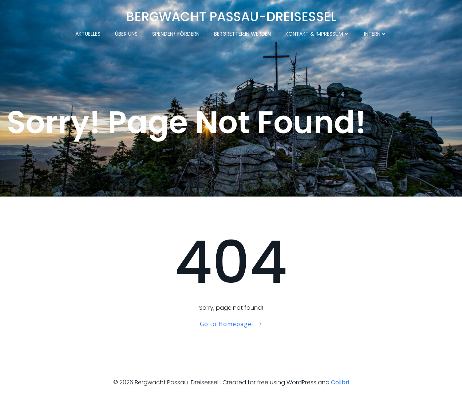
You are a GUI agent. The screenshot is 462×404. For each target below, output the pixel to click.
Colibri (340, 382)
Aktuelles (87, 33)
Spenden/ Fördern (176, 33)
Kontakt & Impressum (317, 33)
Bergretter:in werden (242, 33)
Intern (375, 33)
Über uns (126, 33)
